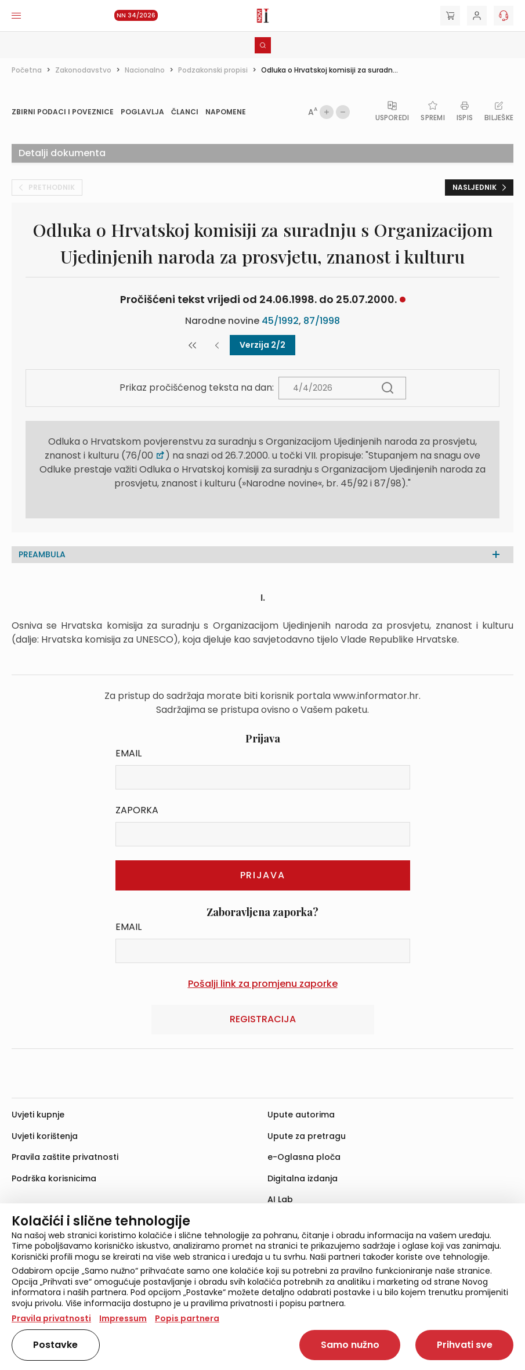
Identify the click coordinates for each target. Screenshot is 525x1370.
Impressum (123, 1318)
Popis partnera (187, 1318)
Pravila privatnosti (51, 1318)
